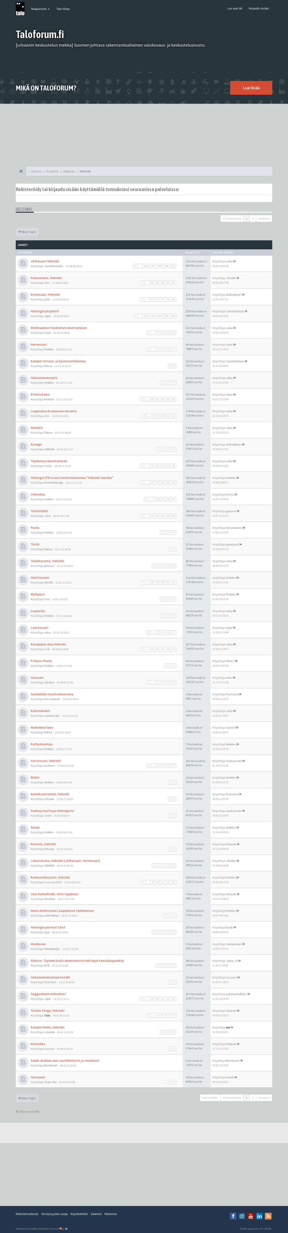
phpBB (32, 1228)
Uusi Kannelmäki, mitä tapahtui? (55, 894)
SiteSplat (44, 1228)
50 (173, 515)
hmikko (49, 349)
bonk (47, 333)
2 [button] (253, 218)
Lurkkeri (49, 766)
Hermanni (38, 1077)
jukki (47, 299)
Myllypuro (38, 594)
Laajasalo (38, 611)
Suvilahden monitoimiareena (52, 694)
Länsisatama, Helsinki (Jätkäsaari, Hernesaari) (65, 861)
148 (159, 266)
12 (157, 299)
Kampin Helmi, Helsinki (47, 1027)
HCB (47, 965)
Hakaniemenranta (44, 378)
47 (157, 515)
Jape (47, 316)
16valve (49, 682)
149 (166, 266)
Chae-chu (50, 1082)
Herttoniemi (40, 577)
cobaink (49, 1032)
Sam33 (230, 728)
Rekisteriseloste (27, 1214)
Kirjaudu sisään (259, 8)
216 (173, 316)
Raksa (48, 366)
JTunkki (231, 278)
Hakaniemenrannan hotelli (50, 977)
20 (152, 399)
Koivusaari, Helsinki (45, 294)
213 (153, 316)
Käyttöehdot (79, 1214)
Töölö (35, 544)
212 (146, 316)
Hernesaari (39, 344)
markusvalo (52, 716)
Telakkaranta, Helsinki (47, 561)
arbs (229, 678)
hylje (229, 628)
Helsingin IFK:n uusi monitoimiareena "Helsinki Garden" (72, 478)
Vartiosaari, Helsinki (46, 761)
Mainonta (111, 1214)
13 (162, 299)
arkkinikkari (233, 295)
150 (173, 266)
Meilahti (37, 428)
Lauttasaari (39, 627)
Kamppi (36, 444)
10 (162, 415)
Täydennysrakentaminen (49, 461)
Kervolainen (234, 528)
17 (168, 465)
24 (173, 399)
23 (168, 399)
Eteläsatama (40, 394)
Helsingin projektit (45, 311)
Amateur (50, 899)
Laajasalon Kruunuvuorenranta (54, 411)
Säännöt (96, 1214)
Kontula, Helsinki (43, 844)
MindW (48, 582)
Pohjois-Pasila (41, 661)
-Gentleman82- (54, 266)
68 (173, 282)
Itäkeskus (38, 494)
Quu (47, 932)
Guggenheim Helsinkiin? (48, 994)
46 (152, 515)
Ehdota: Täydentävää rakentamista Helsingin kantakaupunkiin (77, 960)
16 (162, 465)
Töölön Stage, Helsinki (47, 1010)
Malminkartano (42, 727)
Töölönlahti (39, 511)
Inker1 (230, 661)
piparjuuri (232, 544)
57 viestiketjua (232, 218)
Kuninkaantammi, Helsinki (50, 794)
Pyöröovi (232, 694)
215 (166, 316)
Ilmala (35, 827)
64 (152, 282)
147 (153, 266)
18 (173, 465)
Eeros (230, 494)
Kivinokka (38, 1044)
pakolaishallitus (236, 994)
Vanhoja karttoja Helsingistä (52, 811)
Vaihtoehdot (210, 1097)
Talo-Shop (63, 9)
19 (168, 482)
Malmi (35, 777)
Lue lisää (251, 87)
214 (159, 316)
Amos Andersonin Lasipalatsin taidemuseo (62, 910)
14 (168, 299)
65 (157, 282)
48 (162, 515)
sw (228, 1027)
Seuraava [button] (264, 218)
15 (173, 299)
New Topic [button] (27, 232)
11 (152, 299)
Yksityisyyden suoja (54, 1214)
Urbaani (49, 799)
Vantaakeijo (52, 949)
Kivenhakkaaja (53, 482)
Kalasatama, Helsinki (46, 278)
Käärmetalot (40, 711)
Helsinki (24, 209)
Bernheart (51, 1065)
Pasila (35, 527)
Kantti (230, 1077)
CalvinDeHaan (235, 311)
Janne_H (231, 961)
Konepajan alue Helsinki (48, 644)
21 (157, 399)
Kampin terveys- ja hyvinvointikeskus (58, 361)
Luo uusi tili (234, 8)
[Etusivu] (21, 171)
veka (229, 261)
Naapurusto (40, 9)
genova (231, 511)
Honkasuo (38, 944)
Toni (47, 1015)
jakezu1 (49, 566)
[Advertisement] (144, 135)
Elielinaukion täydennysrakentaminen (59, 328)
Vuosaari (37, 677)
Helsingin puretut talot (48, 927)
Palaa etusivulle (27, 1111)
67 (168, 282)
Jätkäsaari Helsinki (45, 261)
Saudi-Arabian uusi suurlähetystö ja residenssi (65, 1060)
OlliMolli (49, 449)
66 (162, 282)
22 (162, 399)
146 (146, 266)
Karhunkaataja (42, 744)
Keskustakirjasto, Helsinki (50, 877)
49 (168, 515)
